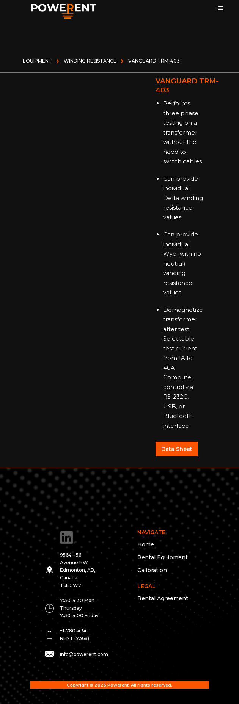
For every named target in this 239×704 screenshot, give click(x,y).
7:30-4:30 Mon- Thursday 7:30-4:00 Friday (79, 608)
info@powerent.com (84, 654)
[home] (54, 9)
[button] (221, 9)
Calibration (152, 570)
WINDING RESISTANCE (90, 61)
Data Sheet (176, 449)
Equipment (37, 61)
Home (145, 544)
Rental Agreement (162, 598)
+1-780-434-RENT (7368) (74, 634)
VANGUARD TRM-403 (154, 61)
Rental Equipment (162, 557)
